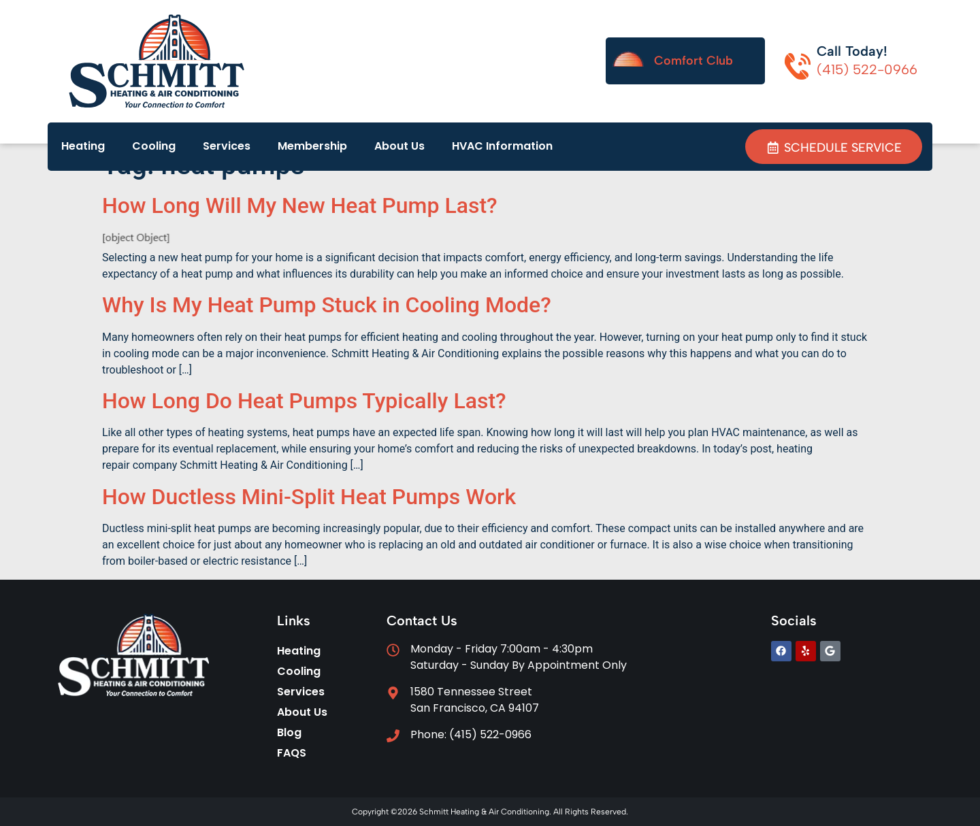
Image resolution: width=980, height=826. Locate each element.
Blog (289, 732)
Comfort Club (693, 60)
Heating (83, 146)
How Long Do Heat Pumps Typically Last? (304, 401)
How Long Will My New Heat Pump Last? (299, 205)
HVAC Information (502, 146)
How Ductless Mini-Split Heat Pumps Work (309, 497)
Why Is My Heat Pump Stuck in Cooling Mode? (326, 305)
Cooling (154, 146)
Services (226, 146)
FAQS (291, 753)
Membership (312, 146)
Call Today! (852, 51)
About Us (399, 146)
